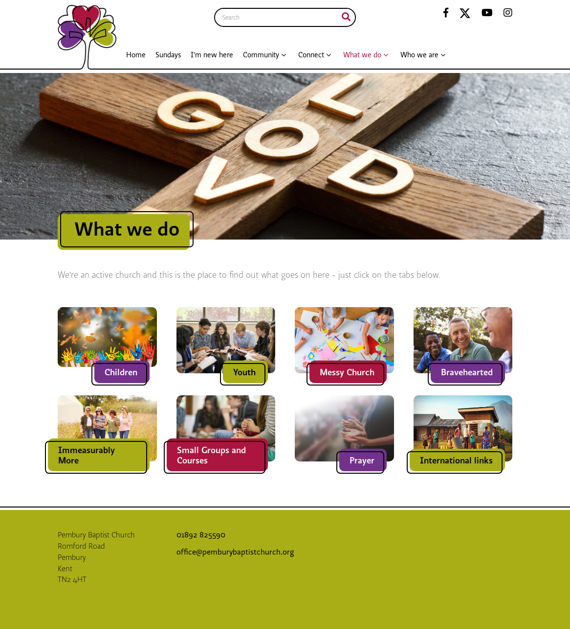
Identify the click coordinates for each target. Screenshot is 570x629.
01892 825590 (201, 535)
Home (136, 54)
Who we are (419, 54)
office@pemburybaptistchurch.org (235, 552)
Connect (311, 54)
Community (261, 54)
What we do (362, 54)
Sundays (168, 54)
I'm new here (212, 54)
